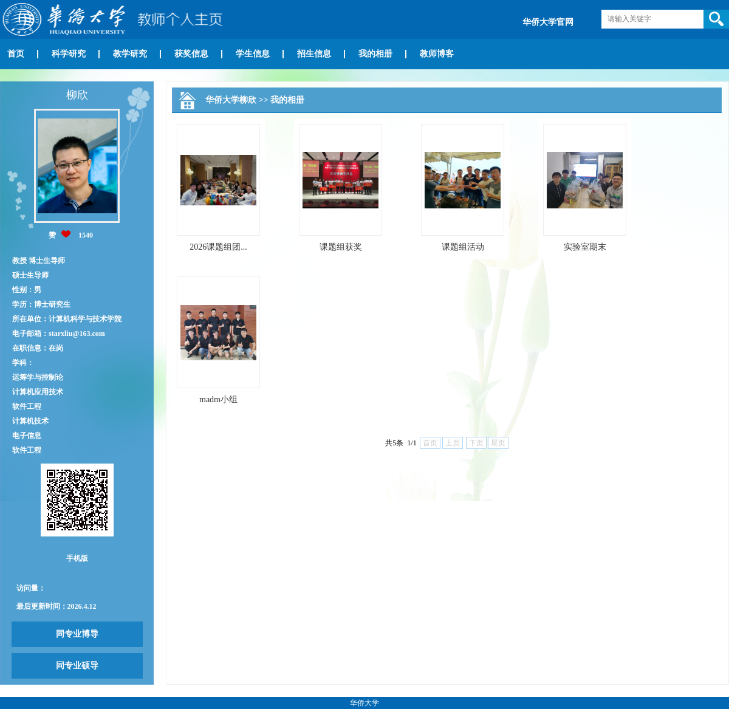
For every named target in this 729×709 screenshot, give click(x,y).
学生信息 (253, 53)
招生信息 (314, 53)
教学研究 (130, 53)
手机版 (77, 558)
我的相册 (375, 53)
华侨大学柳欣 (230, 99)
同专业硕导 (77, 665)
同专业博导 (77, 634)
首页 (15, 53)
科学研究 (69, 53)
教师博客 (437, 53)
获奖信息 (191, 53)
